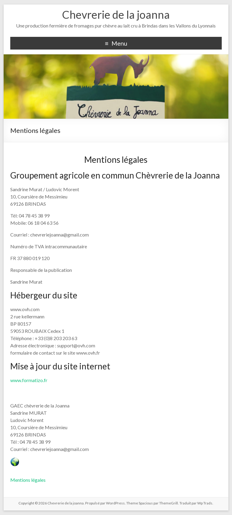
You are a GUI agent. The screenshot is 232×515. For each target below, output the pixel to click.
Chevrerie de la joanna (116, 14)
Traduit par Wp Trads (195, 503)
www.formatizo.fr (28, 380)
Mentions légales (28, 480)
